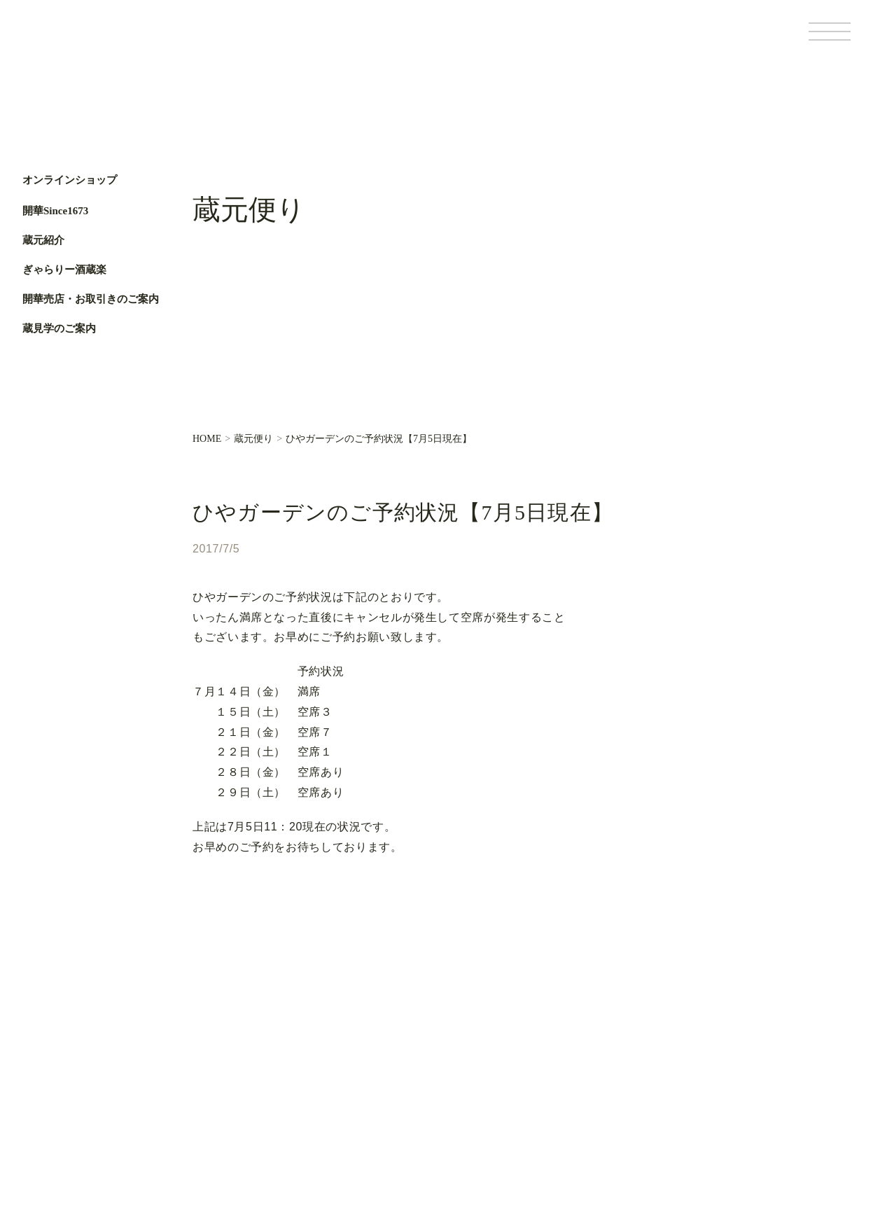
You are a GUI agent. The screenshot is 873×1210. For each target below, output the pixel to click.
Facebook (40, 457)
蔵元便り (253, 439)
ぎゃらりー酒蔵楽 (64, 269)
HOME (207, 439)
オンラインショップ (69, 180)
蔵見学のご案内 (59, 328)
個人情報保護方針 (700, 1118)
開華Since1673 (55, 210)
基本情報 (639, 1118)
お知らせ (364, 1081)
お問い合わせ (373, 1104)
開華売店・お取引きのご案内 (90, 299)
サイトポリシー (773, 1118)
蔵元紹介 (43, 240)
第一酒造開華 (81, 41)
